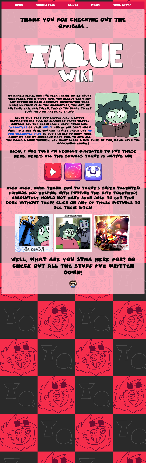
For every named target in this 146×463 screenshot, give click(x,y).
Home (19, 4)
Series (73, 4)
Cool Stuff (122, 4)
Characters (45, 4)
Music (95, 4)
